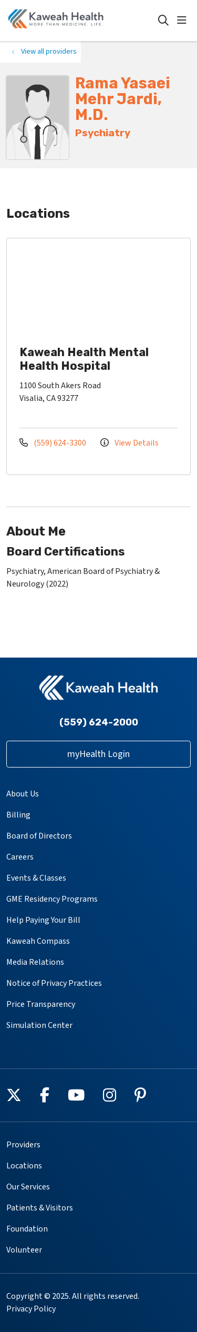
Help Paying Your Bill (43, 920)
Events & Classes (36, 878)
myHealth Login (98, 754)
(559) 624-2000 (98, 722)
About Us (22, 794)
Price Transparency (40, 1004)
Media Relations (35, 962)
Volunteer (24, 1250)
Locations (24, 1166)
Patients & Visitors (39, 1208)
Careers (20, 857)
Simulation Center (39, 1025)
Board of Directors (39, 836)
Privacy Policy (31, 1309)
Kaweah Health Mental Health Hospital (84, 359)
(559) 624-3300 (53, 443)
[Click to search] (163, 20)
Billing (18, 815)
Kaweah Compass (38, 941)
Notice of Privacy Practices (54, 983)
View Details (129, 443)
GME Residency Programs (52, 899)
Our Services (28, 1187)
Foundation (27, 1229)
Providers (23, 1145)
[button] (184, 20)
